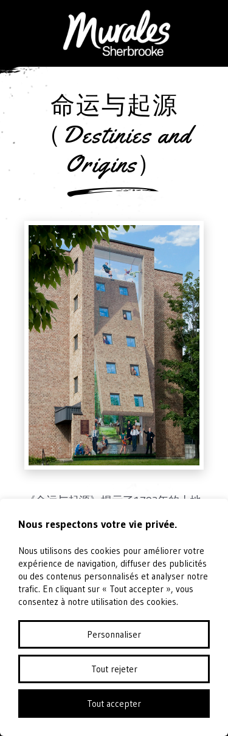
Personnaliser (114, 634)
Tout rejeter (114, 669)
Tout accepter (114, 703)
